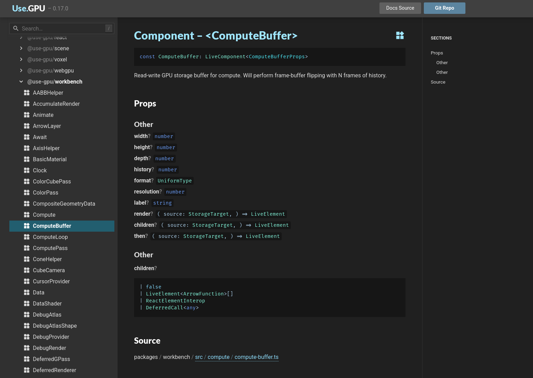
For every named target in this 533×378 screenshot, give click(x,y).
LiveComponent (225, 57)
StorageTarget (209, 215)
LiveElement (268, 215)
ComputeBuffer (178, 57)
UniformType (175, 181)
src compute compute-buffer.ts (237, 357)
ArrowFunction (203, 294)
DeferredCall (164, 308)
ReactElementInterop (175, 301)
